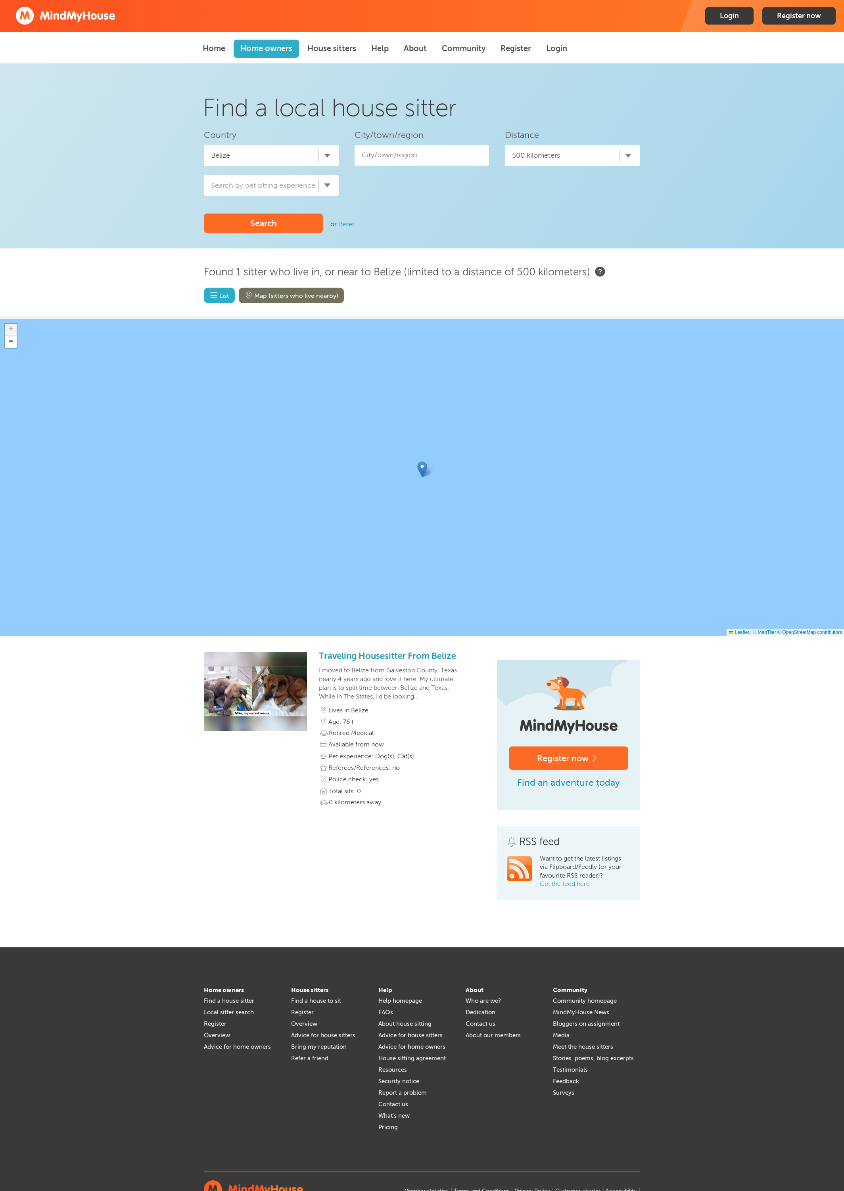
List (218, 295)
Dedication (480, 1012)
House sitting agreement (412, 1058)
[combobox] (271, 155)
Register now (799, 15)
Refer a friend (309, 1058)
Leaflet (739, 632)
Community (463, 48)
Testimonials (570, 1069)
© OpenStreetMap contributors (809, 632)
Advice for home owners (237, 1046)
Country (220, 135)
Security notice (398, 1081)
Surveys (563, 1092)
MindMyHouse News (581, 1012)
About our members (493, 1035)
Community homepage (585, 1000)
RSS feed (539, 842)
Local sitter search (229, 1012)
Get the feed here (565, 884)
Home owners (266, 48)
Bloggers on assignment (586, 1023)
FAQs (385, 1012)
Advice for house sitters (323, 1035)
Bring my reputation (319, 1046)
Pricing (388, 1127)
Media (561, 1035)
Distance (522, 135)
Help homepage (400, 1000)
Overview (217, 1035)
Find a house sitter (229, 1000)
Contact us (393, 1104)
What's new (394, 1115)
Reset (346, 224)
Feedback (566, 1081)
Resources (392, 1069)
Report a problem (402, 1092)
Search (263, 223)
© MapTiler (764, 632)
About (415, 48)
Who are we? (483, 1000)
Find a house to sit (316, 1000)
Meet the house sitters (583, 1046)
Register (516, 48)
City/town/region (389, 135)
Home (214, 48)
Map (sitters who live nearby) (290, 295)
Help (380, 48)
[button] (422, 469)
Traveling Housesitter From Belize (387, 656)
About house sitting (405, 1023)
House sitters (331, 48)
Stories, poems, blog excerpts (593, 1058)
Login (729, 15)
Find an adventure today (568, 782)
